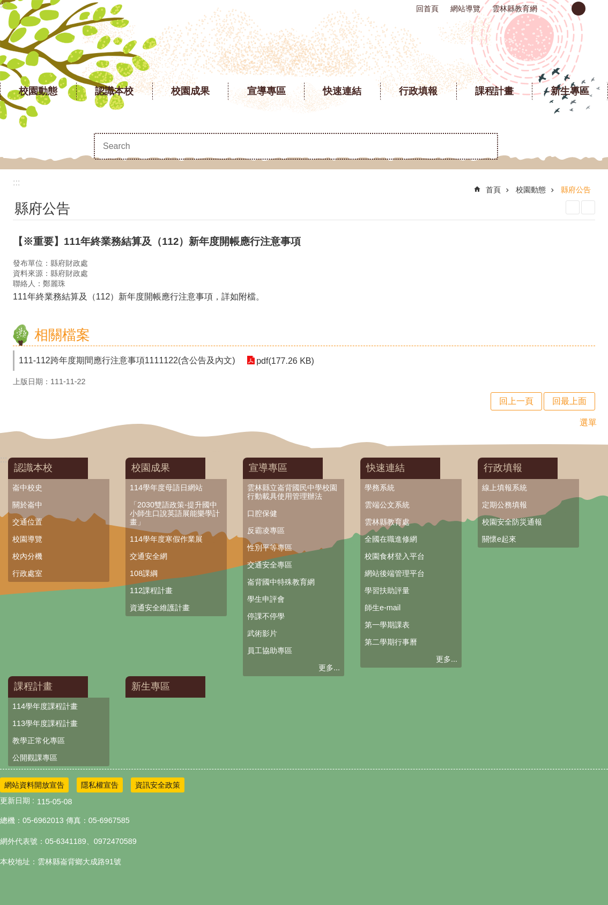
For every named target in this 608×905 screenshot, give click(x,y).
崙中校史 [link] (27, 487)
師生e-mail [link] (383, 607)
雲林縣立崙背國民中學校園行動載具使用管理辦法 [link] (292, 491)
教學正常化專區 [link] (38, 740)
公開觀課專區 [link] (34, 757)
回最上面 (569, 401)
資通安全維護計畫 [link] (160, 607)
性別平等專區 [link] (269, 547)
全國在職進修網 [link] (391, 539)
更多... (329, 667)
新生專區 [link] (570, 91)
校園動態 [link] (38, 91)
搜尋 (484, 146)
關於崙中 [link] (27, 504)
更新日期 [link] (15, 800)
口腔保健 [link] (262, 513)
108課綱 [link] (144, 573)
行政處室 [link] (27, 573)
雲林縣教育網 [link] (514, 8)
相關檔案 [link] (62, 334)
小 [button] (560, 9)
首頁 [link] (493, 189)
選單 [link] (588, 422)
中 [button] (578, 9)
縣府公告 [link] (576, 189)
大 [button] (597, 9)
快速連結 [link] (342, 91)
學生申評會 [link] (266, 599)
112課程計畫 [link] (151, 590)
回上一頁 (516, 401)
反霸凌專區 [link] (266, 530)
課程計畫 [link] (494, 91)
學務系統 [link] (380, 487)
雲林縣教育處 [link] (387, 522)
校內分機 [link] (27, 556)
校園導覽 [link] (27, 539)
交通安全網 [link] (148, 556)
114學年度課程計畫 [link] (45, 706)
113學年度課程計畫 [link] (45, 723)
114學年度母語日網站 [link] (166, 487)
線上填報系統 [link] (504, 487)
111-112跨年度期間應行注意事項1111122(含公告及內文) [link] (127, 360)
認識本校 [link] (114, 91)
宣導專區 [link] (266, 91)
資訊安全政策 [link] (157, 785)
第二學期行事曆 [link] (391, 642)
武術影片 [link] (262, 633)
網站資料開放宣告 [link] (34, 785)
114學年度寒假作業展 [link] (166, 539)
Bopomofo (588, 207)
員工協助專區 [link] (269, 650)
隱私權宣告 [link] (99, 785)
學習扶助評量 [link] (387, 590)
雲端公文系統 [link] (387, 504)
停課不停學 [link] (266, 616)
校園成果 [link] (190, 91)
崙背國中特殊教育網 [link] (281, 582)
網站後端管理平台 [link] (395, 573)
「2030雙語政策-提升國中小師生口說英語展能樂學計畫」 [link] (175, 513)
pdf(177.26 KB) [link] (285, 360)
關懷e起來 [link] (499, 539)
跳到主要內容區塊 (5, 5)
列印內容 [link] (573, 207)
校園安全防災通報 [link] (512, 522)
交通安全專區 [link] (269, 564)
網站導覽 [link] (465, 8)
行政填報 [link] (418, 91)
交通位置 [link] (27, 522)
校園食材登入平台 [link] (395, 556)
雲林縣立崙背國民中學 (304, 48)
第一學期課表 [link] (387, 624)
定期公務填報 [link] (504, 504)
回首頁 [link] (427, 8)
